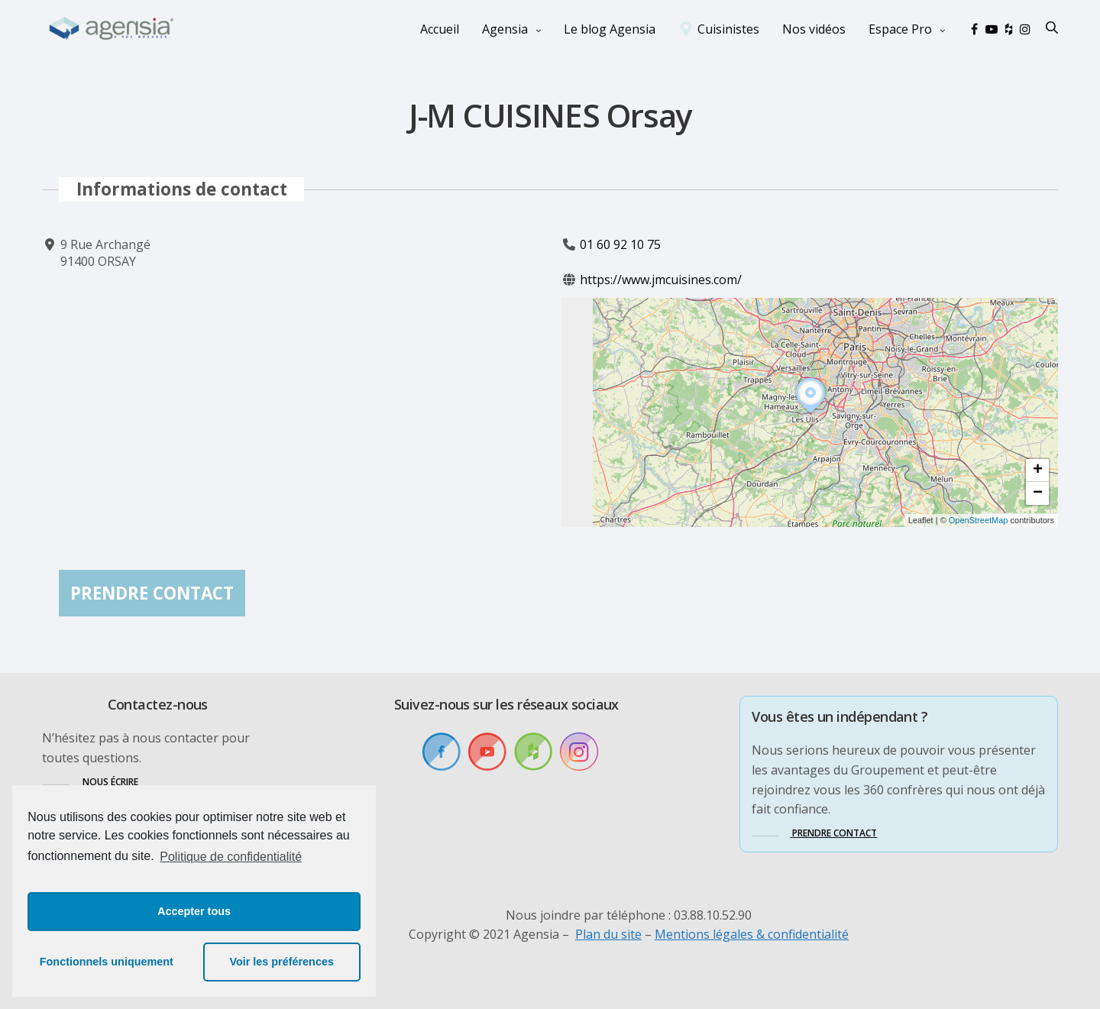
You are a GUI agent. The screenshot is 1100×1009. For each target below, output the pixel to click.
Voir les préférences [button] (281, 962)
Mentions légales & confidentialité (752, 934)
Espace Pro (900, 29)
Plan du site (608, 934)
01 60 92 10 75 (620, 244)
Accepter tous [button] (194, 911)
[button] (810, 413)
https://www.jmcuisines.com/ (661, 280)
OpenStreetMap (978, 521)
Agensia (505, 29)
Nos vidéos (814, 29)
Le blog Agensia (609, 29)
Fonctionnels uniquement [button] (106, 962)
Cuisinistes (728, 29)
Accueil (439, 29)
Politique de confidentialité (231, 856)
